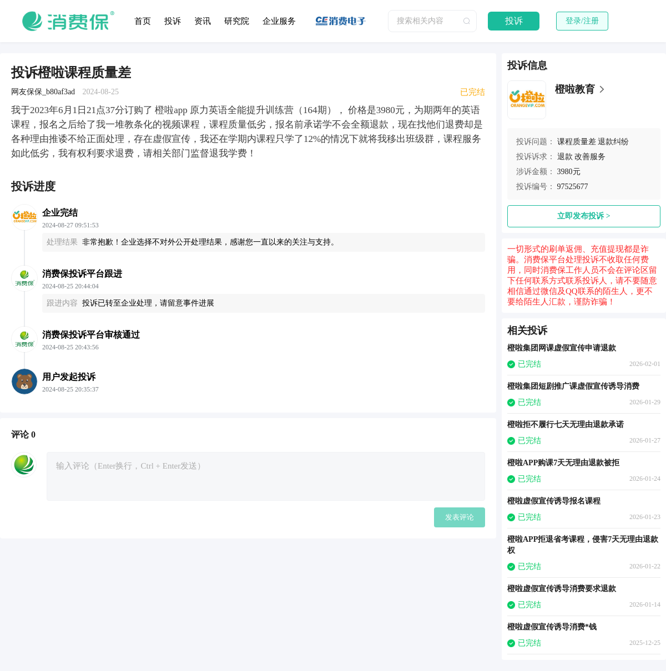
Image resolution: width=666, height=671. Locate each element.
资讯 (202, 21)
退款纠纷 (613, 142)
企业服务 (279, 21)
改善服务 (590, 156)
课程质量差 (576, 142)
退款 (565, 156)
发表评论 (459, 517)
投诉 (172, 21)
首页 (142, 21)
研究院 (236, 21)
